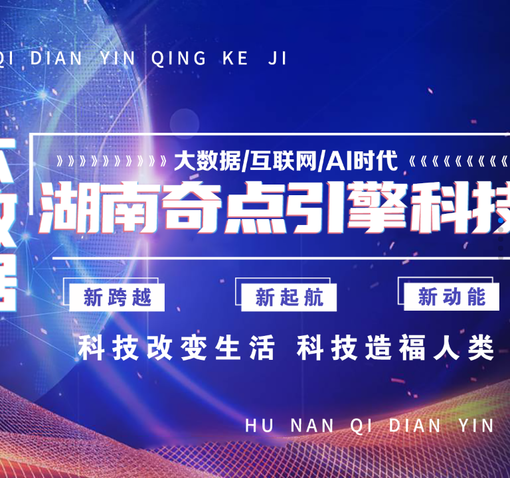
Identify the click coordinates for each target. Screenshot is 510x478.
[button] (500, 220)
